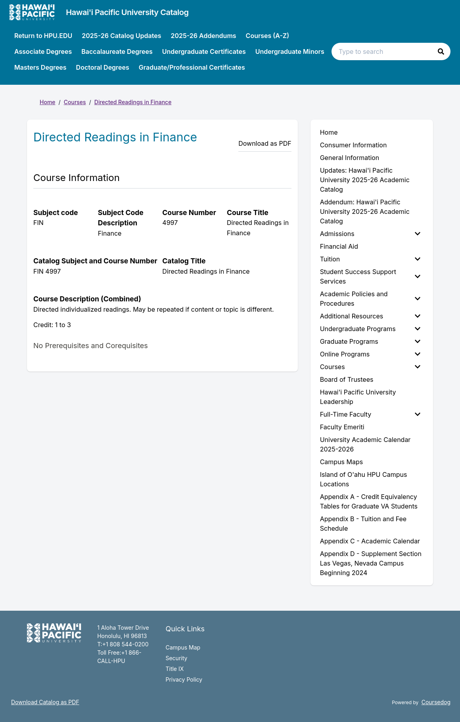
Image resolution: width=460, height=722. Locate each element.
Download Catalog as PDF (45, 702)
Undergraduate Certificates (204, 51)
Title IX (174, 668)
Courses (75, 102)
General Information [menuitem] (350, 158)
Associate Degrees (43, 51)
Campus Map (182, 647)
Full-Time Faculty (370, 414)
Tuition (370, 259)
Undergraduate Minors (289, 51)
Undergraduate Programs (370, 329)
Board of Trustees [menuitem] (347, 379)
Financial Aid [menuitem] (339, 246)
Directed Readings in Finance (133, 102)
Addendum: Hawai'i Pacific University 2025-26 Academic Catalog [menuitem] (365, 211)
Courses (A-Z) (267, 36)
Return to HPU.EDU (43, 36)
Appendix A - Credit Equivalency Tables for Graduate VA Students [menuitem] (369, 501)
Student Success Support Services (370, 276)
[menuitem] (372, 233)
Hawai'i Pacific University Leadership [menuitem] (358, 397)
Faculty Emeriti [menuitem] (342, 427)
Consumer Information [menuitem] (353, 145)
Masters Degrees (40, 67)
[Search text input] (391, 51)
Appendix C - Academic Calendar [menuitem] (370, 541)
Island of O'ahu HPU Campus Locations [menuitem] (363, 479)
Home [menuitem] (329, 132)
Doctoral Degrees (102, 67)
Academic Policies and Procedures (370, 298)
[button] (441, 51)
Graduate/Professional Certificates (192, 67)
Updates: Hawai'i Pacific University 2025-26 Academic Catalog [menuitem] (365, 179)
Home (48, 102)
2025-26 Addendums (203, 36)
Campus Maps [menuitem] (341, 462)
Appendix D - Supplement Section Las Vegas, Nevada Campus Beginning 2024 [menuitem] (371, 563)
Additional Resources (370, 316)
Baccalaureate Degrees (116, 51)
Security (176, 658)
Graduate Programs (370, 341)
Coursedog (436, 702)
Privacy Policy (183, 679)
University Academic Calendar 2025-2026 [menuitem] (365, 444)
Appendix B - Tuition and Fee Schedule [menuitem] (363, 523)
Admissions (370, 234)
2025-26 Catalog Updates (121, 36)
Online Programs (370, 354)
